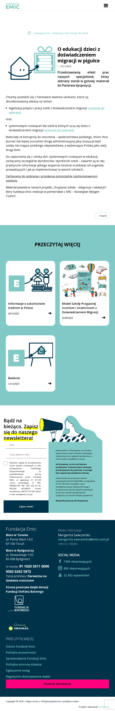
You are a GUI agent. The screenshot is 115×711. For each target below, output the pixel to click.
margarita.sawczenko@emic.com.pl (83, 539)
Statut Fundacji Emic (20, 646)
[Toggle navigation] (105, 5)
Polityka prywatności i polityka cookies (60, 701)
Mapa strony (32, 701)
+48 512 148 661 (68, 544)
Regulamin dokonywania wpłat (28, 676)
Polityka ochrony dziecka (24, 664)
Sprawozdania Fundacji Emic (26, 658)
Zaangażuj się (41, 33)
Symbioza (104, 706)
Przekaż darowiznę (57, 684)
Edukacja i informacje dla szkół (69, 33)
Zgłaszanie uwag (18, 670)
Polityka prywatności (21, 652)
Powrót (102, 215)
